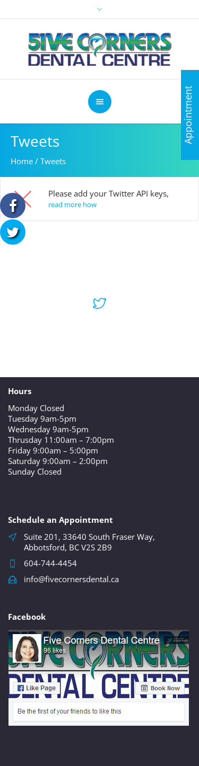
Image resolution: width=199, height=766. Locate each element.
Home (22, 161)
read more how (72, 204)
